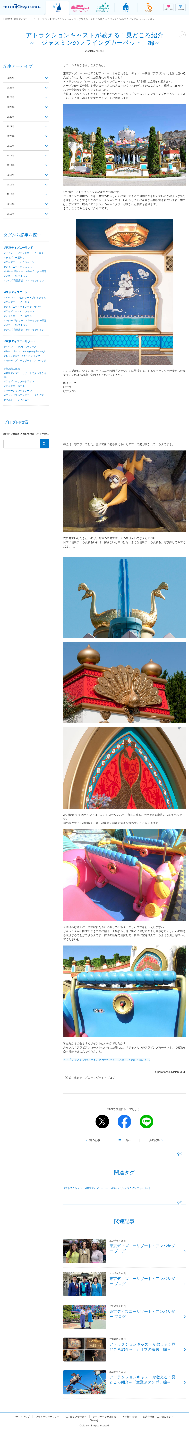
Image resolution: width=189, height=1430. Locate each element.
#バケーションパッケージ (18, 390)
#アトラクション (73, 1188)
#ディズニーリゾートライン (19, 381)
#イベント (9, 253)
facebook (124, 1121)
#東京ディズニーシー (96, 1188)
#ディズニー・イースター (32, 253)
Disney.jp (94, 1420)
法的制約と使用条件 (76, 1416)
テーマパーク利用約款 (104, 1416)
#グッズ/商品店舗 (13, 280)
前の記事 (94, 1140)
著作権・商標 (129, 1416)
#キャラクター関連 (36, 271)
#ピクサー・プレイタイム (32, 297)
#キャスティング (31, 356)
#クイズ (39, 395)
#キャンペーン (12, 351)
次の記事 (154, 1140)
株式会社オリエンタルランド (158, 1416)
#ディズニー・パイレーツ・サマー (22, 306)
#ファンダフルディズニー (18, 395)
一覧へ (127, 1140)
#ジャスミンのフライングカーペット (131, 1188)
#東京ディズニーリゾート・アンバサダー (25, 362)
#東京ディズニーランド (18, 247)
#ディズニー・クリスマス (18, 266)
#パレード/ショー (13, 271)
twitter (102, 1121)
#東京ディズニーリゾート (20, 341)
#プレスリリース (27, 346)
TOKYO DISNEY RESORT (22, 7)
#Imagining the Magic (34, 351)
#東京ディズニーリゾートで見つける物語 (25, 375)
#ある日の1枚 (11, 356)
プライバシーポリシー (47, 1416)
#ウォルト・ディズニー (16, 399)
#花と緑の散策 (12, 368)
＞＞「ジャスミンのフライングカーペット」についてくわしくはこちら (106, 1059)
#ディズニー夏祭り (14, 257)
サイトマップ (22, 1416)
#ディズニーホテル (14, 386)
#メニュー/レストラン (16, 276)
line (146, 1121)
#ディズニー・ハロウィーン (19, 262)
